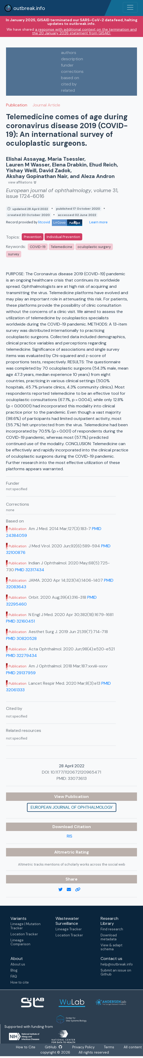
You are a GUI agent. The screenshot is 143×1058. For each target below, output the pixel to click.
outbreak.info (24, 8)
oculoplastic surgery (94, 247)
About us (17, 964)
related (68, 90)
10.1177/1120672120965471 (76, 772)
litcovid (60, 222)
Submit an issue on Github (116, 972)
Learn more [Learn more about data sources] (98, 222)
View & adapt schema (111, 947)
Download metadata (109, 937)
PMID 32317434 (29, 570)
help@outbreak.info (117, 964)
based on (70, 77)
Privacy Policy (84, 1047)
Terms (109, 1047)
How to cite (19, 982)
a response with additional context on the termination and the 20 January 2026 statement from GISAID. (84, 31)
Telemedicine (61, 247)
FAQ (13, 976)
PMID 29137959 (21, 673)
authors (68, 52)
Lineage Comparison (20, 942)
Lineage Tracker (69, 929)
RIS (69, 836)
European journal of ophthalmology (72, 807)
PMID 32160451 (20, 621)
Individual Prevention (63, 237)
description (72, 59)
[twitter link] (62, 890)
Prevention (32, 237)
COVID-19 (38, 247)
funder (67, 65)
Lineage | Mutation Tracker (25, 926)
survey (13, 254)
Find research (112, 929)
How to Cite (25, 1047)
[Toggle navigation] (130, 7)
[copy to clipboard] (80, 890)
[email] (71, 890)
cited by (69, 84)
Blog (14, 970)
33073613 (77, 778)
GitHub (53, 1047)
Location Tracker (24, 934)
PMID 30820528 (21, 638)
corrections (72, 71)
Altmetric (65, 852)
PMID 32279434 (21, 655)
